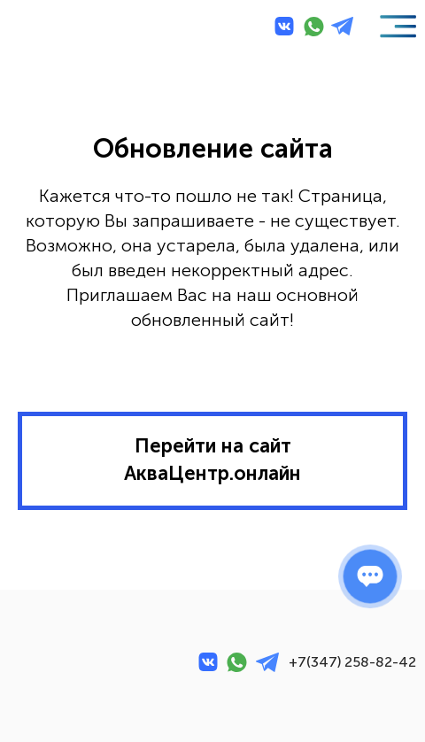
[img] (50, 27)
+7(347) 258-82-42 (352, 661)
